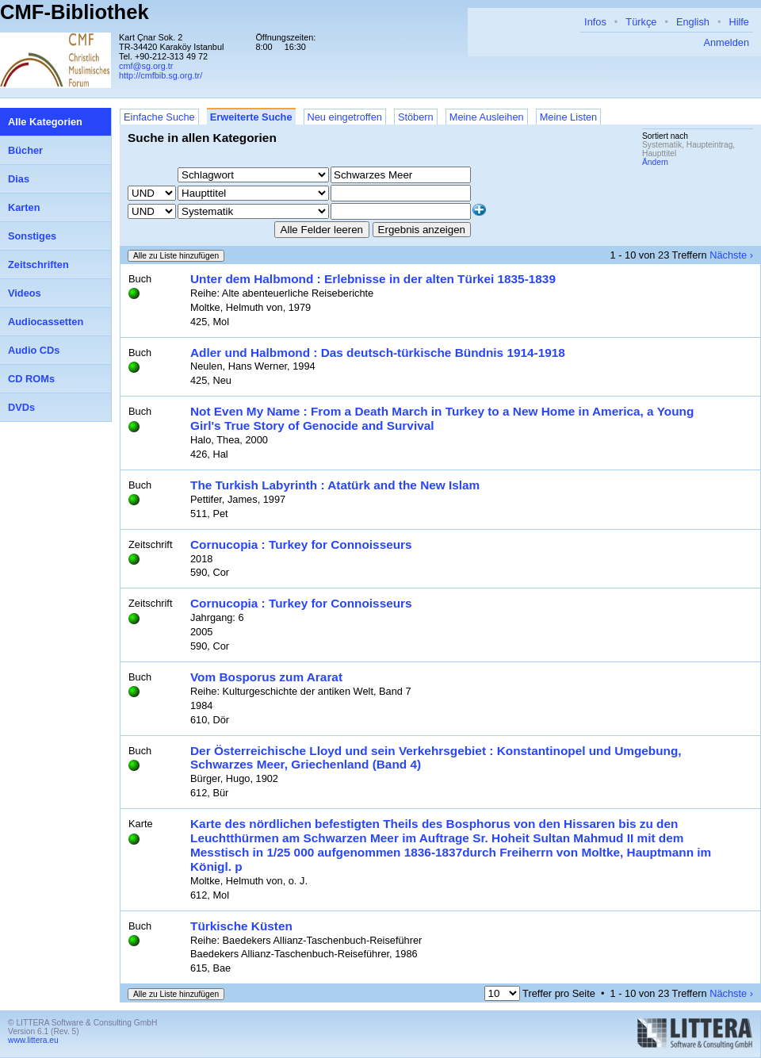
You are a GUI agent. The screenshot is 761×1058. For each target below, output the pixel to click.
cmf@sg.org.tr (146, 66)
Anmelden (726, 42)
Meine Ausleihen (486, 117)
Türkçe (640, 22)
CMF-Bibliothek (74, 12)
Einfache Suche (159, 117)
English (692, 22)
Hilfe (738, 22)
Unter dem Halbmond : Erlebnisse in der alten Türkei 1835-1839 (373, 279)
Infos (595, 22)
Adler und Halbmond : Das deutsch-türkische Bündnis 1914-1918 (377, 352)
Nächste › (731, 255)
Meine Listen (569, 117)
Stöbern (416, 117)
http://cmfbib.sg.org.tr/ (160, 75)
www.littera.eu (33, 1040)
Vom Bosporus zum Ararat (266, 677)
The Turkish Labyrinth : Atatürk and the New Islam (335, 485)
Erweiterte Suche (251, 117)
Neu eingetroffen (345, 117)
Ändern (655, 162)
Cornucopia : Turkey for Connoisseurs (301, 544)
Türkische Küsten (241, 926)
